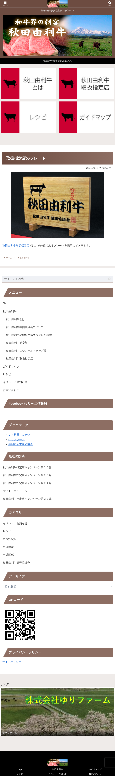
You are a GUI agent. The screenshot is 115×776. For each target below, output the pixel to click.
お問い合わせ (11, 390)
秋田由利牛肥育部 (17, 342)
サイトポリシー (11, 661)
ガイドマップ (11, 366)
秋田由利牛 (9, 311)
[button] (109, 279)
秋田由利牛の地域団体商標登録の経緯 (29, 335)
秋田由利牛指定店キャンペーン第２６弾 (27, 467)
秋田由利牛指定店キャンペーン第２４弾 (27, 483)
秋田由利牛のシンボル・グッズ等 (26, 350)
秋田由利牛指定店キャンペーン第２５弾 (27, 475)
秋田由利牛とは (15, 319)
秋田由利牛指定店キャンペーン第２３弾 (27, 498)
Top (5, 303)
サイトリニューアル (15, 490)
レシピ (7, 374)
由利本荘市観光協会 (20, 444)
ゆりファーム (16, 439)
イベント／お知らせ (15, 382)
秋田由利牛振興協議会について (25, 327)
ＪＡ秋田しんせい (19, 434)
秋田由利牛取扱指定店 (15, 245)
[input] (57, 279)
